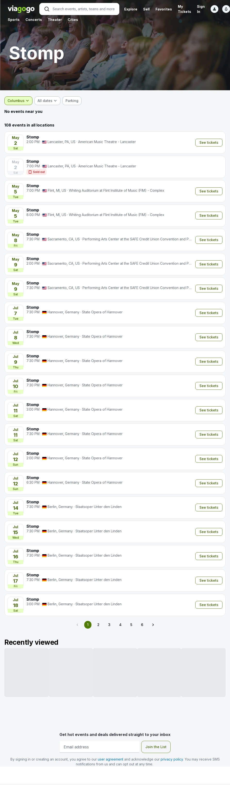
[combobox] (22, 100)
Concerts (33, 20)
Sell (146, 9)
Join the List (155, 747)
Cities (73, 20)
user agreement (110, 759)
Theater (55, 20)
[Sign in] (214, 9)
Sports (14, 20)
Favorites (164, 9)
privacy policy (172, 759)
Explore (130, 9)
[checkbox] (75, 100)
